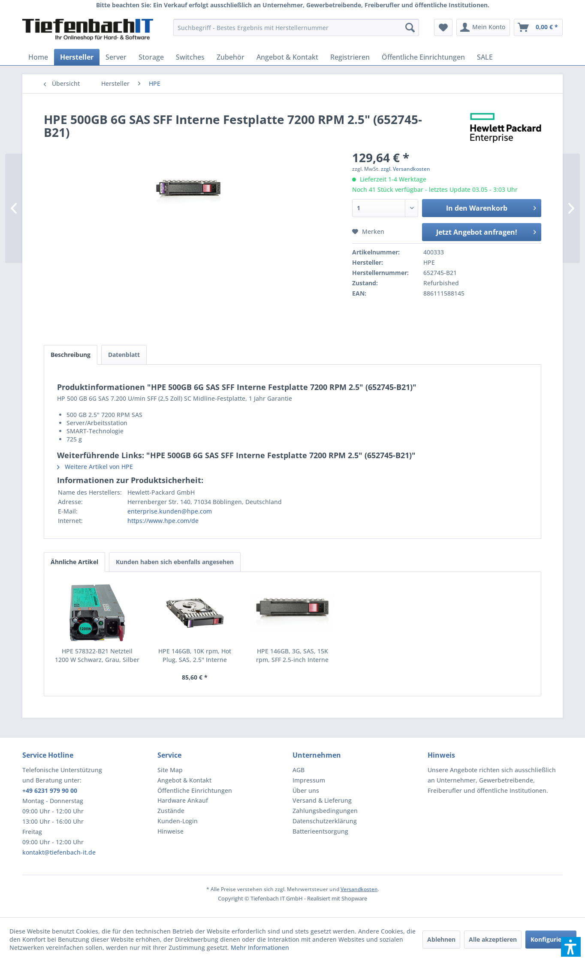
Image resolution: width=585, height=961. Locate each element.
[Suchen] (410, 27)
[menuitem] (296, 27)
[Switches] (190, 57)
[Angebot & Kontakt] (287, 57)
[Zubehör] (230, 57)
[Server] (116, 57)
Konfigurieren (551, 939)
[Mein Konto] (483, 27)
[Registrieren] (350, 57)
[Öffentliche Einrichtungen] (423, 57)
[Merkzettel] (443, 27)
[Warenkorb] (538, 27)
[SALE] (485, 57)
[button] (571, 947)
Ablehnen (441, 939)
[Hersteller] (77, 57)
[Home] (38, 57)
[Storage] (151, 57)
